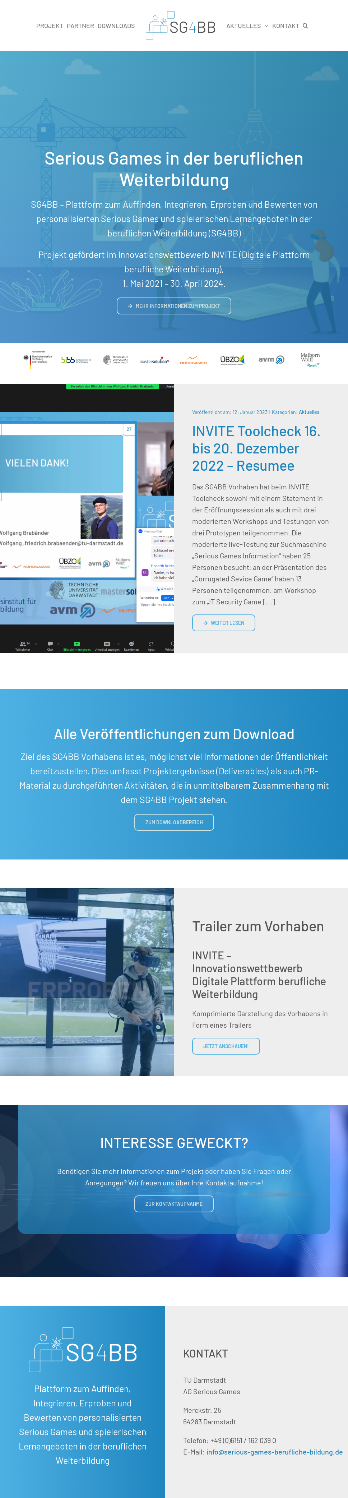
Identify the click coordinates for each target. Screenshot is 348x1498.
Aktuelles (309, 412)
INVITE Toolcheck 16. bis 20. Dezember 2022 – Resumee (256, 448)
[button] (305, 25)
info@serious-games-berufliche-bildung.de (275, 1451)
